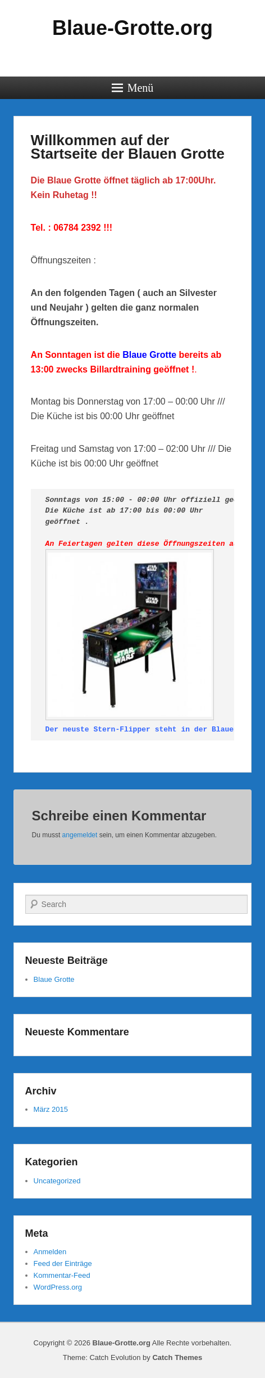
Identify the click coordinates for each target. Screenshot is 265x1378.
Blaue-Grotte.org (132, 27)
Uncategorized (57, 1181)
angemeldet (80, 835)
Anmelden (50, 1251)
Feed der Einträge (63, 1263)
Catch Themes (177, 1357)
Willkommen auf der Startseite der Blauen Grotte (128, 147)
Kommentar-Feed (62, 1275)
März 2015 (51, 1109)
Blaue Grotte (54, 979)
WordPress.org (58, 1287)
